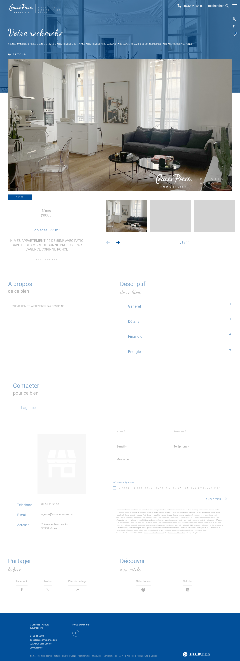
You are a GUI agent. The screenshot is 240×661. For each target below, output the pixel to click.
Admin (122, 656)
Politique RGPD (142, 656)
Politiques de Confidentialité (154, 533)
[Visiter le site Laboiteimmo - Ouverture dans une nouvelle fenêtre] (196, 654)
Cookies (154, 656)
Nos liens (131, 656)
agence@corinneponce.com (57, 514)
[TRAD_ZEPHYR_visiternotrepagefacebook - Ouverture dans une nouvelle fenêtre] (75, 633)
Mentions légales (110, 656)
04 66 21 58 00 (192, 6)
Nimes (51, 44)
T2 (75, 44)
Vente (42, 44)
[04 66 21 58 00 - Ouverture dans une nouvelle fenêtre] (178, 6)
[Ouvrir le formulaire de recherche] (216, 5)
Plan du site (97, 656)
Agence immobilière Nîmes (22, 44)
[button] (118, 242)
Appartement (64, 44)
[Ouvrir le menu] (234, 6)
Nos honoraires (84, 656)
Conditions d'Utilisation (176, 533)
